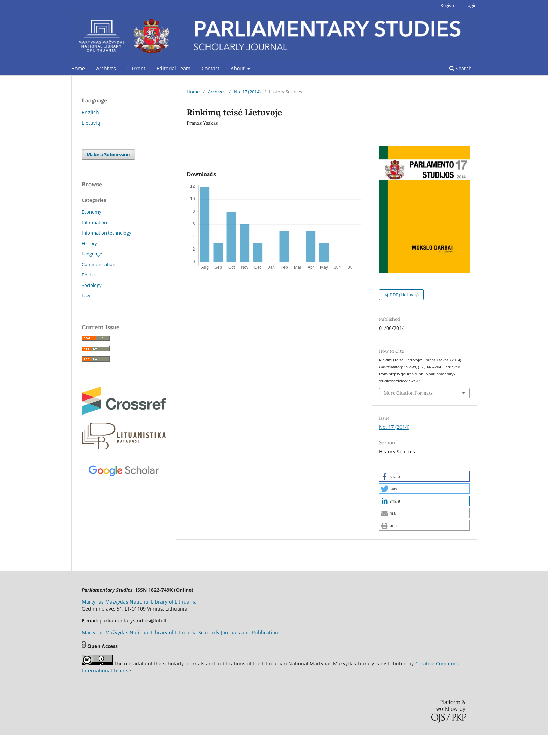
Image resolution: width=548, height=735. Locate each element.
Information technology (106, 233)
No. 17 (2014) (247, 91)
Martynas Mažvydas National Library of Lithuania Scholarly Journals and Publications (181, 632)
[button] (424, 476)
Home (78, 68)
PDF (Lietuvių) (404, 294)
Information (94, 222)
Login (471, 5)
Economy (91, 212)
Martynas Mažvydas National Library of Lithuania (139, 601)
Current (136, 68)
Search (460, 68)
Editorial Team (173, 68)
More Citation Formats (408, 393)
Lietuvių (91, 123)
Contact (210, 68)
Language (92, 254)
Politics (89, 275)
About (238, 68)
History (89, 243)
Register (448, 5)
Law (86, 296)
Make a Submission (108, 154)
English (90, 112)
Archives (106, 68)
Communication (98, 264)
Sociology (92, 285)
